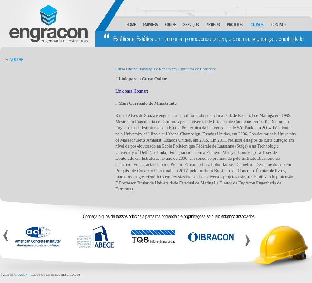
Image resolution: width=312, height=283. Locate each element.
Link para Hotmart (131, 91)
